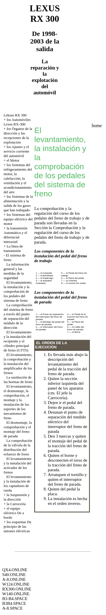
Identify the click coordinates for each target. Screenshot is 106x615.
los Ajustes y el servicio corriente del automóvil (16, 151)
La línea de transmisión (13, 248)
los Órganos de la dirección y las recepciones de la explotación (18, 135)
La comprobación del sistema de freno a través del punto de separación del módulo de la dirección (18, 316)
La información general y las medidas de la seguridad (16, 271)
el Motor (13, 160)
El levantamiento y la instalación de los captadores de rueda (17, 483)
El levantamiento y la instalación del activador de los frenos (17, 465)
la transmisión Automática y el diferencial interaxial (15, 235)
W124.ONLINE (15, 584)
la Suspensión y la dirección (17, 497)
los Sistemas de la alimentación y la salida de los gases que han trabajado (18, 203)
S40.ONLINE (14, 574)
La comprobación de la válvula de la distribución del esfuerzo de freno (18, 447)
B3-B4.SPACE (14, 598)
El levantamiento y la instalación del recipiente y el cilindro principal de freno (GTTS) (17, 341)
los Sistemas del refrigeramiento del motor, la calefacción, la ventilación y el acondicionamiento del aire (18, 178)
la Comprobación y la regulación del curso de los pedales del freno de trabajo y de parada (61, 234)
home (97, 125)
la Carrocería (16, 504)
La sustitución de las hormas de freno (18, 379)
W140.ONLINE (15, 594)
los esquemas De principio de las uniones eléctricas (17, 526)
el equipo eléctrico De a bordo (14, 513)
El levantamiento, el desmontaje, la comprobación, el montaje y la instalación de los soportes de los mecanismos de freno (18, 402)
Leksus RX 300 (15, 115)
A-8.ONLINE (14, 579)
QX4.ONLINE (14, 570)
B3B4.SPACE (14, 603)
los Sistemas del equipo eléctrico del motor (18, 219)
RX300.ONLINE (16, 589)
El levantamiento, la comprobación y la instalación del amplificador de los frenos (18, 364)
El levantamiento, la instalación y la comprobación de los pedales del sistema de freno (18, 291)
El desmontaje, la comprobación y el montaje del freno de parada (18, 429)
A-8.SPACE (12, 608)
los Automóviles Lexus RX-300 (17, 122)
